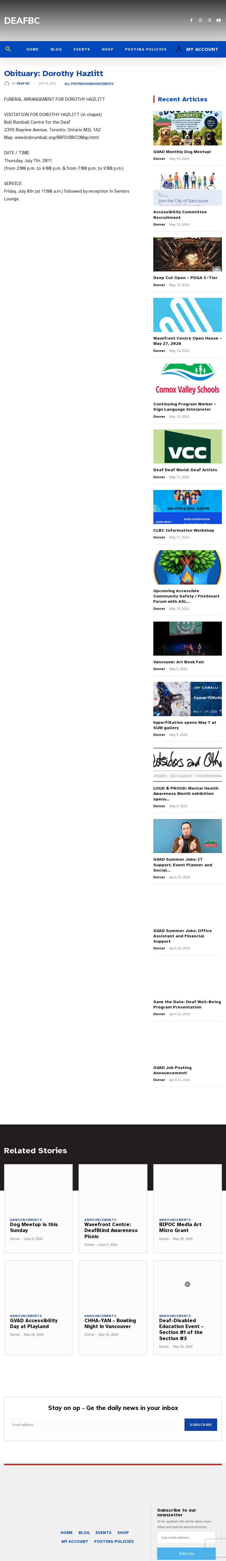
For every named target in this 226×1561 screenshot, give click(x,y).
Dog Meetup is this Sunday (34, 1222)
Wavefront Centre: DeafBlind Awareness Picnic (111, 1225)
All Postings (75, 84)
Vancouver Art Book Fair (178, 661)
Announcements (100, 84)
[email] (97, 1419)
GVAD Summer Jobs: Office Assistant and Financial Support (181, 930)
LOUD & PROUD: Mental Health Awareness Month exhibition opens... (186, 793)
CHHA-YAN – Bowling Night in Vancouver (110, 1318)
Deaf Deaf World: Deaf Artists (185, 469)
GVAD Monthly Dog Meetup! (182, 151)
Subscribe (201, 1419)
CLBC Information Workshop (183, 530)
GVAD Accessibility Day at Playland (34, 1318)
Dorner (159, 158)
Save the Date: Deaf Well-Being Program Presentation (187, 998)
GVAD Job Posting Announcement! (172, 1064)
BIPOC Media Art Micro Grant (180, 1222)
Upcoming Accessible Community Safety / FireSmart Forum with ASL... (185, 596)
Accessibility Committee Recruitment (179, 214)
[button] (8, 49)
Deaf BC (23, 83)
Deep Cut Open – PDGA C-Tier (185, 277)
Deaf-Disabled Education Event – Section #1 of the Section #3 (181, 1324)
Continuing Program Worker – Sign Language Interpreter (184, 407)
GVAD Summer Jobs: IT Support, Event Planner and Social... (187, 862)
